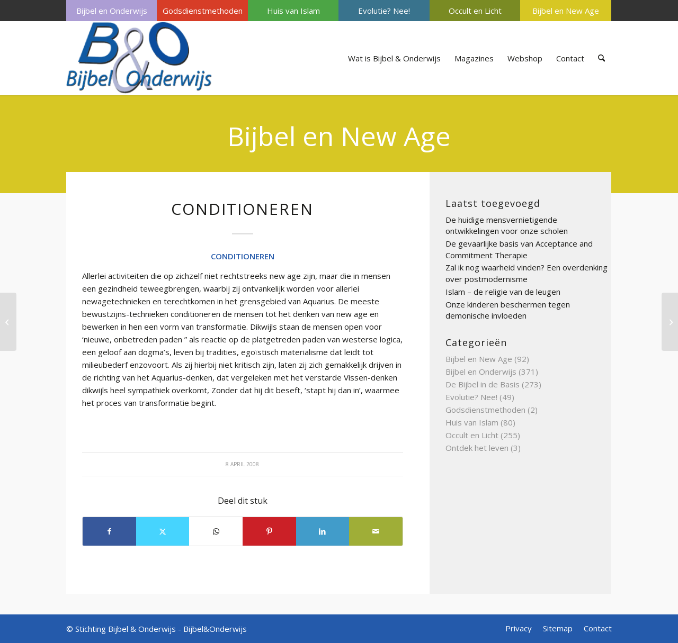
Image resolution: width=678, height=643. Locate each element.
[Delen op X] (163, 531)
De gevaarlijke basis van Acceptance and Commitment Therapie (519, 249)
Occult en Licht (475, 10)
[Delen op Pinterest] (269, 531)
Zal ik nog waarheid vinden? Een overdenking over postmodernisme (526, 273)
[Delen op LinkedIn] (323, 531)
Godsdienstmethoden (203, 10)
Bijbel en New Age (565, 10)
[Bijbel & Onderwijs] (139, 58)
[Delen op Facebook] (109, 531)
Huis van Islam (293, 10)
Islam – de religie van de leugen (502, 291)
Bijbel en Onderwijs (111, 10)
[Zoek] (601, 58)
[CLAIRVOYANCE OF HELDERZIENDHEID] (8, 322)
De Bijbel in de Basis (482, 384)
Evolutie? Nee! (384, 10)
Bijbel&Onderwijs (215, 628)
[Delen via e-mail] (376, 531)
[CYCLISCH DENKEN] (670, 322)
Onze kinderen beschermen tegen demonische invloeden (507, 310)
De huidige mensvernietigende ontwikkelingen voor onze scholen (506, 225)
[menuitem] (111, 10)
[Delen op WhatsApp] (216, 531)
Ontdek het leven (476, 447)
